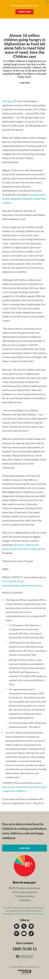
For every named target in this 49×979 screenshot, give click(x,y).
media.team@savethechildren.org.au (22, 585)
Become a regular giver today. (24, 5)
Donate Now (24, 12)
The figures (8, 101)
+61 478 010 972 (11, 581)
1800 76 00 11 (24, 948)
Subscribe (24, 848)
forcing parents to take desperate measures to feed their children (24, 198)
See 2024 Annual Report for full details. (29, 914)
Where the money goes (24, 882)
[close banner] (46, 3)
